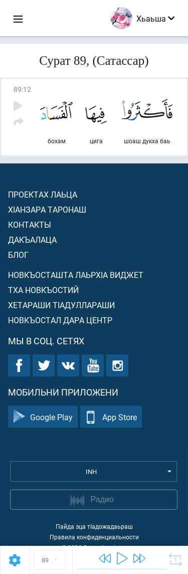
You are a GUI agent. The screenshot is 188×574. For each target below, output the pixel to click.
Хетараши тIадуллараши (61, 305)
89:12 (22, 89)
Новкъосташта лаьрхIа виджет (75, 274)
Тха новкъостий (43, 289)
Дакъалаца (32, 239)
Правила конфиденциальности (94, 537)
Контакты (29, 224)
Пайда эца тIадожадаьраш (94, 526)
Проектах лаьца (42, 194)
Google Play (43, 417)
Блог (18, 254)
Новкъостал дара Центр (60, 320)
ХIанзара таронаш (47, 209)
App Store (111, 417)
